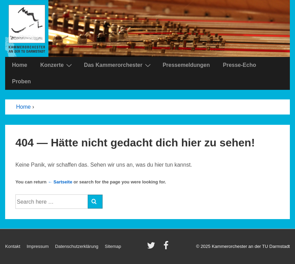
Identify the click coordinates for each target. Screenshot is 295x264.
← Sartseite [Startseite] (60, 181)
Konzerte (56, 65)
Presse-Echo (239, 65)
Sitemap (113, 246)
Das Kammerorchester (118, 65)
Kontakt (12, 246)
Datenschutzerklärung (76, 246)
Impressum (38, 246)
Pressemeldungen (186, 65)
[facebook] (166, 247)
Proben (21, 81)
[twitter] (152, 247)
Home (19, 65)
